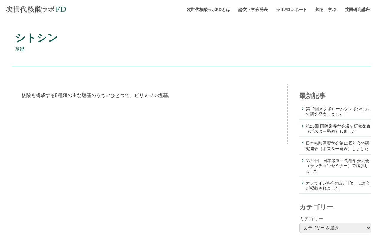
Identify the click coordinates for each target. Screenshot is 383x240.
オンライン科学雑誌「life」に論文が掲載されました (338, 186)
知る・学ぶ (325, 9)
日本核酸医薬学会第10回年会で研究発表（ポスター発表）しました (337, 146)
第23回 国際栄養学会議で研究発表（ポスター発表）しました (338, 129)
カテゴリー (311, 218)
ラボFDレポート (291, 9)
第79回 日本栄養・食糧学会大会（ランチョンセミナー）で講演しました (337, 165)
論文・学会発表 (253, 9)
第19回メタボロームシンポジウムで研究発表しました (337, 111)
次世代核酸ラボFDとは (208, 9)
